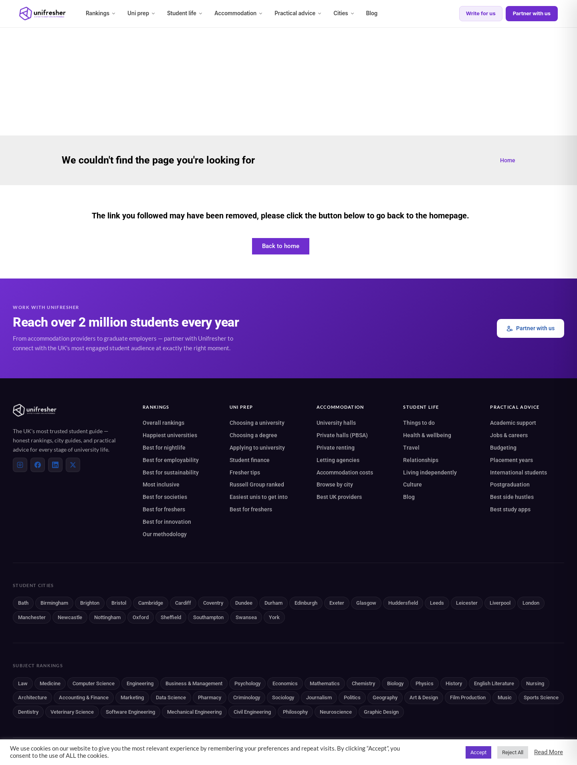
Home (507, 160)
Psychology (247, 683)
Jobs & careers (509, 435)
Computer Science (94, 683)
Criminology (246, 697)
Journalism (319, 697)
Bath (23, 603)
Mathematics (325, 683)
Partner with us (532, 13)
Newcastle (70, 617)
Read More (548, 752)
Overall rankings (163, 423)
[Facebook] (37, 465)
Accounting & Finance (84, 697)
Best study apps (510, 509)
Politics (352, 697)
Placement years (511, 460)
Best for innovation (167, 522)
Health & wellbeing (427, 435)
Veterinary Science (72, 712)
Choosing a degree (253, 435)
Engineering (140, 683)
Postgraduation (510, 484)
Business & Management (193, 683)
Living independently (430, 472)
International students (518, 472)
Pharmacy (209, 697)
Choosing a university (257, 423)
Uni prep (141, 13)
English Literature (494, 683)
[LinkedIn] (55, 465)
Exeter (336, 603)
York (274, 617)
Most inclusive (161, 484)
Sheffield (171, 617)
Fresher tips (245, 472)
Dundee (243, 603)
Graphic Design (381, 712)
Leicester (467, 603)
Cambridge (150, 603)
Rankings (101, 13)
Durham (273, 603)
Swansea (246, 617)
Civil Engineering (252, 712)
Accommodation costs (345, 472)
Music (505, 697)
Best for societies (165, 497)
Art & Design (424, 697)
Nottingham (107, 617)
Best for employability (171, 460)
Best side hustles (512, 497)
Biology (395, 683)
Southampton (208, 617)
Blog (372, 13)
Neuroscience (336, 712)
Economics (285, 683)
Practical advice (298, 13)
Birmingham (54, 603)
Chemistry (363, 683)
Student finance (250, 460)
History (454, 683)
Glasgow (366, 603)
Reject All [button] (512, 752)
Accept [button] (478, 752)
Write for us (481, 13)
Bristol (118, 603)
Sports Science (541, 697)
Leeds (437, 603)
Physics (425, 683)
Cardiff (183, 603)
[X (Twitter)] (73, 465)
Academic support (513, 423)
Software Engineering (130, 712)
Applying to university (257, 447)
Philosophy (295, 712)
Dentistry (28, 712)
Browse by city (335, 484)
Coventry (213, 603)
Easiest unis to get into (259, 497)
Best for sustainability (171, 472)
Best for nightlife (164, 447)
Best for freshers (164, 509)
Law (23, 683)
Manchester (32, 617)
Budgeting (503, 447)
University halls (336, 423)
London (531, 603)
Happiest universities (170, 435)
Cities (344, 13)
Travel (411, 447)
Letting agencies (338, 460)
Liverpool (500, 603)
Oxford (141, 617)
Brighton (89, 603)
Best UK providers (339, 497)
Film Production (468, 697)
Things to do (419, 423)
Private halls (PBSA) (342, 435)
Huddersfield (403, 603)
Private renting (336, 447)
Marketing (132, 697)
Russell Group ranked (257, 484)
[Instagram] (20, 465)
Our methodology (165, 534)
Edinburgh (306, 603)
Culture (412, 484)
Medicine (50, 683)
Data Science (171, 697)
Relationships (420, 460)
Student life (185, 13)
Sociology (283, 697)
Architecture (32, 697)
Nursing (535, 683)
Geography (385, 697)
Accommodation (238, 13)
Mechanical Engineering (194, 712)
